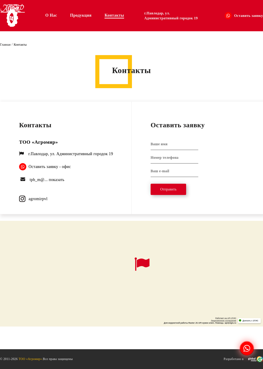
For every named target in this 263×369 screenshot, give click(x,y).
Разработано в (243, 359)
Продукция (81, 15)
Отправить (168, 189)
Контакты (114, 15)
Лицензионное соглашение (223, 321)
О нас (51, 15)
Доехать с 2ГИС (250, 321)
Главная (5, 44)
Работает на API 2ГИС (225, 318)
